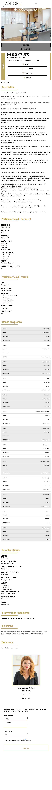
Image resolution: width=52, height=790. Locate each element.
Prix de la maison (8, 715)
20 (23, 740)
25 (26, 740)
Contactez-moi (26, 698)
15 (20, 740)
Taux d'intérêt (8, 731)
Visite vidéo (26, 45)
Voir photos (26, 49)
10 (18, 740)
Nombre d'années (9, 740)
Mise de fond (7, 722)
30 (29, 740)
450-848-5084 (26, 690)
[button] (36, 4)
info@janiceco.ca (26, 694)
